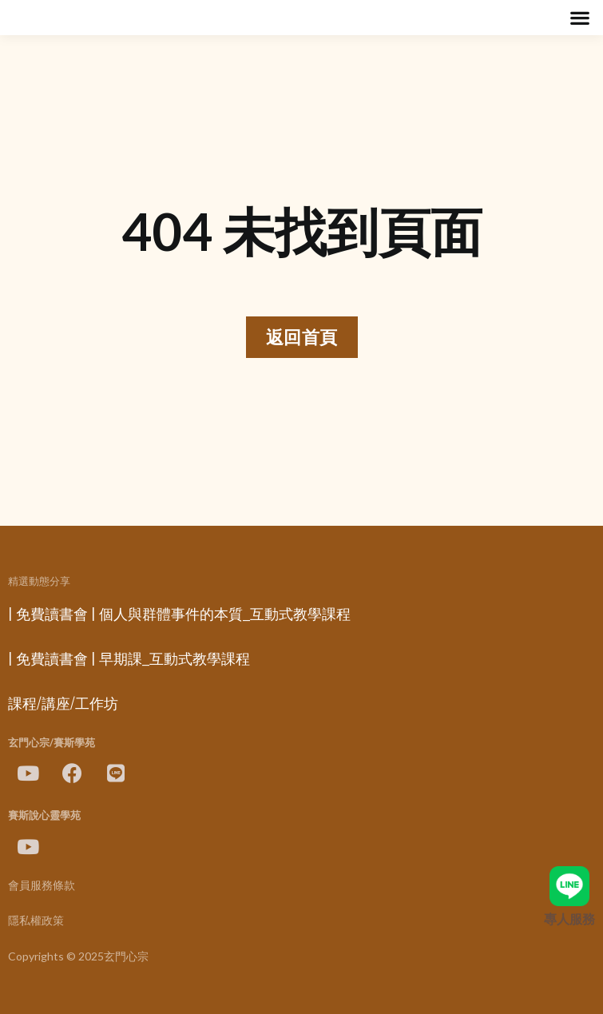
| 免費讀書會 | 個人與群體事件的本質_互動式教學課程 (179, 614)
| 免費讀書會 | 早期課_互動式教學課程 (129, 659)
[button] (579, 18)
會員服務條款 (41, 886)
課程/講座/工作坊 (63, 704)
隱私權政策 (36, 921)
